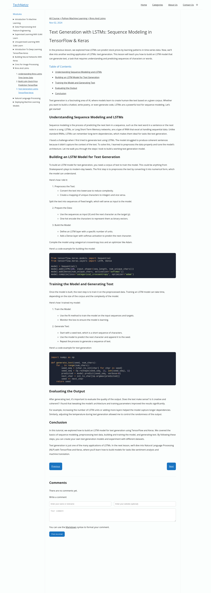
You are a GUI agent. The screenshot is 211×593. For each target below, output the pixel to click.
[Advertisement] (191, 50)
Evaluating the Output (66, 88)
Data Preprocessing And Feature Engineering (24, 29)
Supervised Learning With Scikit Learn (27, 36)
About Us (173, 4)
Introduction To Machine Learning (24, 21)
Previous (55, 466)
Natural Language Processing (28, 98)
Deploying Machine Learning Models (26, 104)
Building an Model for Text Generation (77, 77)
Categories (157, 4)
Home (144, 4)
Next (171, 466)
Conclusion (60, 93)
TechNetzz (21, 5)
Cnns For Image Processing (26, 64)
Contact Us (188, 4)
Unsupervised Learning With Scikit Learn (26, 44)
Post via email (57, 536)
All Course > (55, 18)
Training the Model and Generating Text (75, 82)
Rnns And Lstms (22, 68)
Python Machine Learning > (75, 18)
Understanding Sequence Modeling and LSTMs (78, 71)
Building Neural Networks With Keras (27, 59)
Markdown (71, 529)
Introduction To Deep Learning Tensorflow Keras (27, 51)
